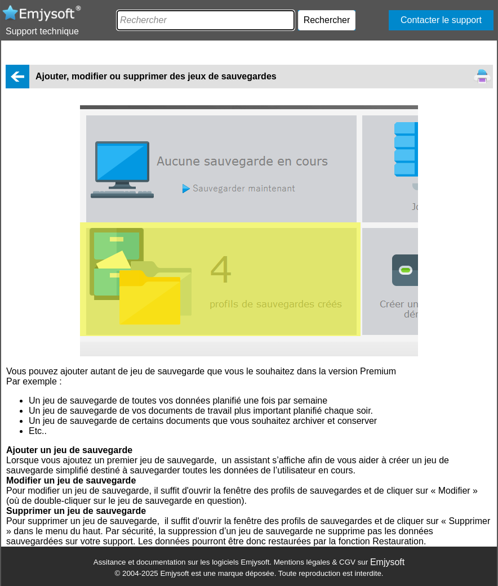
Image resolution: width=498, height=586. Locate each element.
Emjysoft (387, 562)
